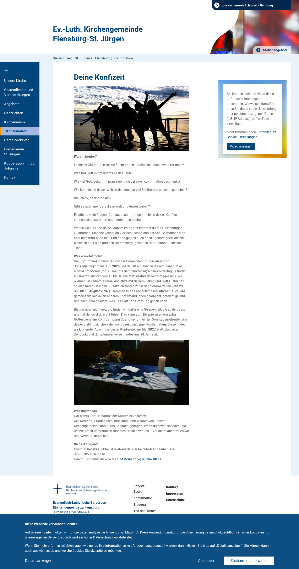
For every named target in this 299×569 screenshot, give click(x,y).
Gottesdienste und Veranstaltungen (18, 92)
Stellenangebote (275, 50)
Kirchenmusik (15, 122)
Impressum (174, 493)
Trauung (140, 504)
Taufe (138, 492)
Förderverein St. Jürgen (18, 151)
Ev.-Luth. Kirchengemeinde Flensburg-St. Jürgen (98, 34)
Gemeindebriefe (16, 140)
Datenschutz (266, 132)
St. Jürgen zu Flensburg (92, 58)
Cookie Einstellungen (242, 137)
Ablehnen (206, 560)
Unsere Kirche (15, 81)
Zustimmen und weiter (249, 560)
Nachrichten (13, 113)
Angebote (12, 104)
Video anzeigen (241, 146)
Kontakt (10, 177)
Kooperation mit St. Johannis (19, 165)
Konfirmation (16, 131)
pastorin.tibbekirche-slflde (140, 459)
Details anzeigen (38, 560)
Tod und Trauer (145, 511)
